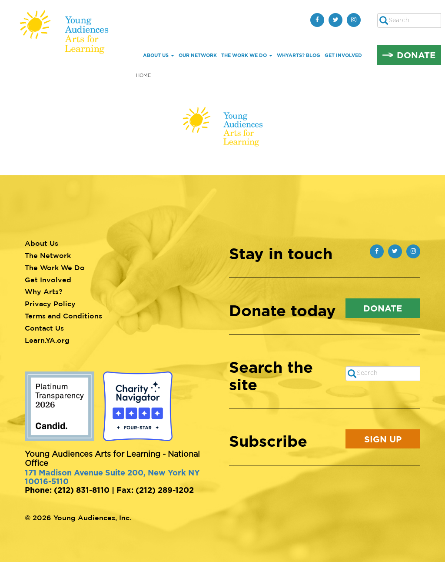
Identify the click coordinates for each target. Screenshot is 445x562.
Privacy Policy (50, 304)
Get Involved (343, 55)
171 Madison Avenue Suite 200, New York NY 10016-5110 (112, 476)
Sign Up (383, 439)
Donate (416, 55)
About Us (158, 55)
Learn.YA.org (47, 340)
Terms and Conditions (63, 316)
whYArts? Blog (298, 55)
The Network (48, 255)
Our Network (198, 55)
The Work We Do (246, 55)
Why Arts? (44, 291)
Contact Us (44, 328)
